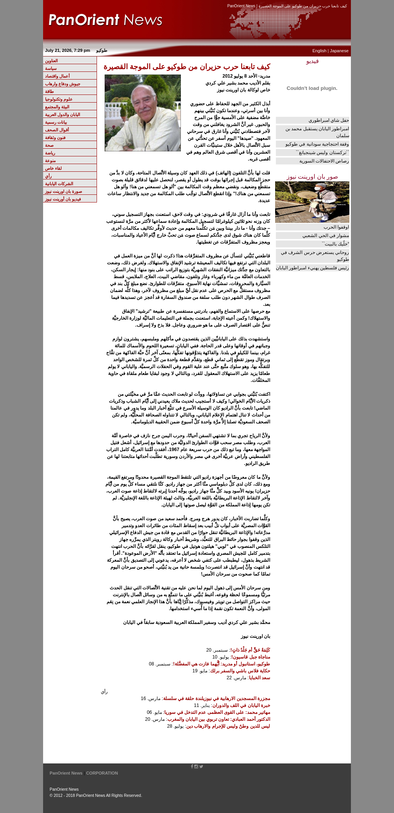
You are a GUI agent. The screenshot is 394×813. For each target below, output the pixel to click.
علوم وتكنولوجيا (59, 99)
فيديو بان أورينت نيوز (63, 199)
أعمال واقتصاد (57, 76)
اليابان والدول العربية (62, 114)
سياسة (51, 68)
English (319, 50)
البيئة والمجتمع (57, 107)
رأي (48, 176)
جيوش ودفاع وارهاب (62, 83)
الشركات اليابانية (59, 183)
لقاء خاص (53, 168)
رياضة (50, 153)
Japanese (339, 50)
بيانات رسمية (56, 122)
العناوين (51, 60)
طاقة (49, 91)
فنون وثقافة (55, 137)
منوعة (50, 160)
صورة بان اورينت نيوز (63, 191)
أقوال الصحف (57, 130)
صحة (49, 145)
